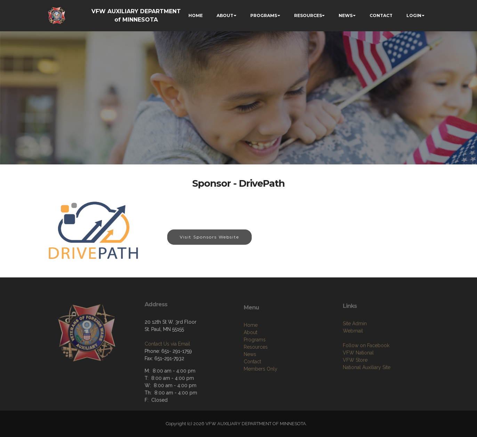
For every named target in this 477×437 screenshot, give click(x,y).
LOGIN (413, 15)
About (250, 358)
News (250, 380)
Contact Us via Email (167, 365)
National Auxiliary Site (366, 391)
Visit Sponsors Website (209, 237)
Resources (256, 373)
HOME (195, 15)
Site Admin (355, 347)
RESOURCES (308, 15)
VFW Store (355, 383)
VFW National (358, 376)
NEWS (346, 15)
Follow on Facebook (366, 369)
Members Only (260, 395)
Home (251, 351)
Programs (255, 366)
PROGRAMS (263, 15)
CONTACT (381, 15)
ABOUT (225, 15)
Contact (252, 387)
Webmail (353, 354)
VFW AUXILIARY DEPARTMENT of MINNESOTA (136, 15)
